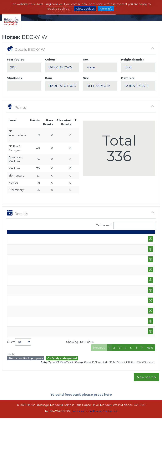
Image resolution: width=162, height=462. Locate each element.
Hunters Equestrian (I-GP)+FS (36, 361)
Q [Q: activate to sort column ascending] (86, 241)
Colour (50, 59)
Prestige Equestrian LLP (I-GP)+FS (37, 391)
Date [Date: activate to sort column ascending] (12, 241)
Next (150, 457)
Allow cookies (85, 8)
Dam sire (128, 78)
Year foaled (15, 59)
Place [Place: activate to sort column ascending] (136, 241)
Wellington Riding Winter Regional (36, 406)
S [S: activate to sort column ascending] (96, 241)
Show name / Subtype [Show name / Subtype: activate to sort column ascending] (33, 237)
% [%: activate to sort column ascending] (122, 241)
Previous (99, 457)
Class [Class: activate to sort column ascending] (74, 241)
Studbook (14, 78)
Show (19, 451)
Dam (48, 78)
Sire (86, 78)
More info (106, 8)
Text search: (125, 225)
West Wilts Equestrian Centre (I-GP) (34, 435)
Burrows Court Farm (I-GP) (37, 314)
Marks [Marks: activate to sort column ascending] (108, 241)
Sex (85, 59)
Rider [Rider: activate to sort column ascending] (55, 241)
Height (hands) (132, 59)
